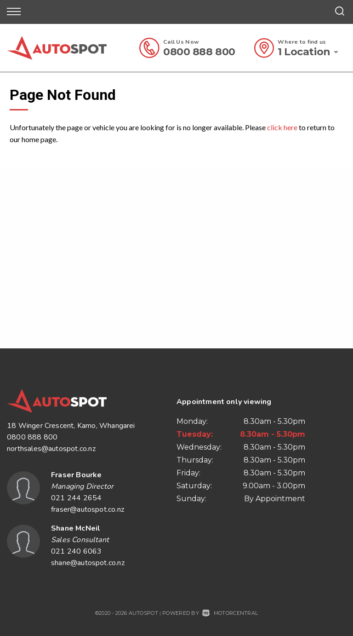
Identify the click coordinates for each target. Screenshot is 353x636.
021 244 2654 (76, 498)
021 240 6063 (76, 551)
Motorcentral (230, 613)
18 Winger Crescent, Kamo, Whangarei (71, 426)
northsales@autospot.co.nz (51, 449)
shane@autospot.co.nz (88, 563)
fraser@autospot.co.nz (87, 509)
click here (282, 127)
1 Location (304, 52)
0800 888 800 (199, 52)
